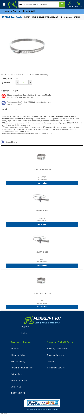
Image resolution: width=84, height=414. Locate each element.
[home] (12, 4)
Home (6, 11)
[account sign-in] (70, 4)
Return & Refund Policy (22, 367)
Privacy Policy (17, 374)
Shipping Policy (18, 355)
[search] (62, 4)
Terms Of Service (19, 380)
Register (25, 326)
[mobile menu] (4, 4)
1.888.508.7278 (18, 393)
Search (16, 11)
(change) (14, 90)
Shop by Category (55, 355)
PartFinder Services (56, 367)
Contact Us (16, 386)
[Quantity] (23, 82)
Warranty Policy (18, 361)
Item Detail (29, 11)
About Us (15, 348)
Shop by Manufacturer (57, 348)
